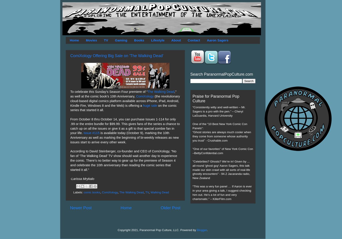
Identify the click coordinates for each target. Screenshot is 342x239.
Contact (194, 40)
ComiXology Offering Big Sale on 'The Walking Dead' (116, 56)
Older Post (170, 207)
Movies (91, 40)
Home (74, 40)
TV (106, 40)
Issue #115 (92, 133)
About (176, 40)
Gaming (121, 40)
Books (139, 40)
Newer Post (81, 207)
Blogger (202, 230)
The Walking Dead (161, 91)
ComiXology (145, 96)
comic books (92, 192)
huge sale (150, 105)
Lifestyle (158, 40)
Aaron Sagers (218, 40)
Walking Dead (159, 192)
